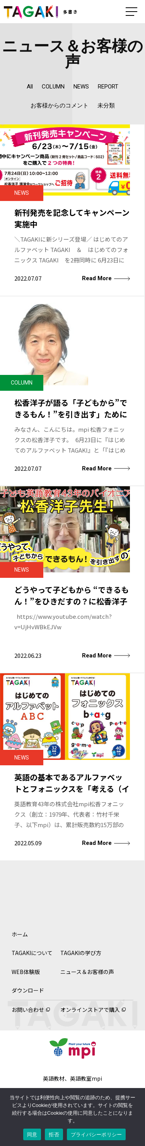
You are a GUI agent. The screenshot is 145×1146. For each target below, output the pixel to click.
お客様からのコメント (60, 105)
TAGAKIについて (32, 953)
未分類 (106, 105)
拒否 (54, 1134)
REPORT (108, 86)
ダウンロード (28, 990)
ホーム (20, 934)
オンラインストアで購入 (90, 1009)
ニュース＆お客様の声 (87, 972)
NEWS (81, 86)
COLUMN (53, 86)
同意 (32, 1134)
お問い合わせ (28, 1009)
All (30, 86)
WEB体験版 (26, 972)
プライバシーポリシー (96, 1134)
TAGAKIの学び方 (80, 953)
